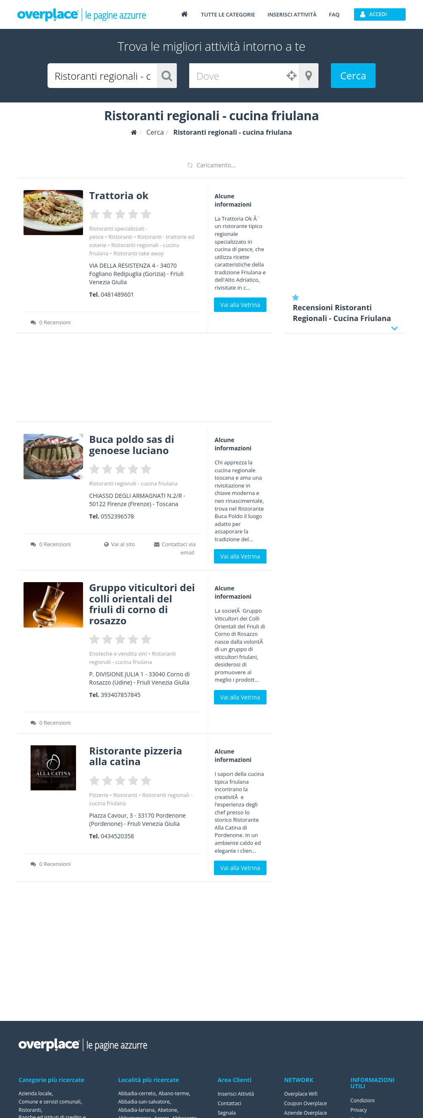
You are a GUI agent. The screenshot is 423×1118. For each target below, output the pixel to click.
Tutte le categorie (228, 14)
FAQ (334, 14)
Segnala (227, 1112)
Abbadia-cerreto (136, 1093)
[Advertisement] (144, 380)
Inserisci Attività (236, 1093)
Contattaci (229, 1103)
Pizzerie (98, 795)
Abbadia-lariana (136, 1109)
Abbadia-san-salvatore (144, 1101)
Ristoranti (120, 236)
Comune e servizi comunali (50, 1101)
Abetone (167, 1109)
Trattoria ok (119, 195)
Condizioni (362, 1100)
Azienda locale (35, 1093)
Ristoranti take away (138, 253)
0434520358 (117, 836)
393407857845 (120, 695)
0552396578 (117, 516)
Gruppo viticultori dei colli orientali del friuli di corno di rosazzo (142, 603)
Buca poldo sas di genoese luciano (131, 444)
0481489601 (117, 294)
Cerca (353, 75)
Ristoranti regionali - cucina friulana (133, 483)
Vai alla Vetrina (240, 305)
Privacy (358, 1109)
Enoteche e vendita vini (118, 653)
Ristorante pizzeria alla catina (135, 756)
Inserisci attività (291, 14)
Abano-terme (174, 1093)
